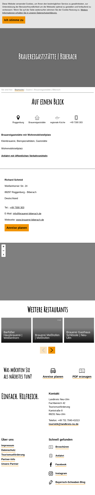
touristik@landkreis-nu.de (63, 424)
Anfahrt (59, 455)
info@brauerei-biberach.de (27, 213)
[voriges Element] (43, 350)
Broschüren (62, 446)
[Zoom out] (3, 251)
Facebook (60, 464)
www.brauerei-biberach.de (30, 219)
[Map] (47, 271)
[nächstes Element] (51, 350)
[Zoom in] (3, 246)
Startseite (19, 90)
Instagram (61, 473)
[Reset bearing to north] (3, 255)
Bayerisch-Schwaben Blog (70, 482)
